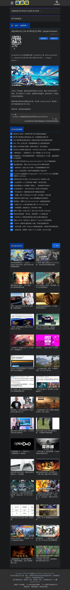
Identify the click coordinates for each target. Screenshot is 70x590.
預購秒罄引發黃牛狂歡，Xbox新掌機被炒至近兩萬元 (31, 198)
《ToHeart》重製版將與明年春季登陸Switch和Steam (35, 115)
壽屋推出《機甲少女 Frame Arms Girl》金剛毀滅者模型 (32, 201)
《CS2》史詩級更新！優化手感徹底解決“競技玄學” (30, 171)
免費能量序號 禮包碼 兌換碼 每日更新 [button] (26, 11)
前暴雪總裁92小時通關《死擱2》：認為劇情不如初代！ (32, 185)
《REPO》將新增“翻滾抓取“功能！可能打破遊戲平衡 (31, 223)
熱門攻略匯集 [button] (17, 18)
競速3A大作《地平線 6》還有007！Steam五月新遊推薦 (33, 220)
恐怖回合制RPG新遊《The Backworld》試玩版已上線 (31, 179)
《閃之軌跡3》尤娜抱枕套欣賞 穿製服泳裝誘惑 (29, 192)
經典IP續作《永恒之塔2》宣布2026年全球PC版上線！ (33, 211)
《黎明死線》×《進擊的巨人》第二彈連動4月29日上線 (31, 153)
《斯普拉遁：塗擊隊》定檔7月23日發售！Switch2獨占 (32, 230)
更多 (56, 245)
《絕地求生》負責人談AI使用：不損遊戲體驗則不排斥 (32, 167)
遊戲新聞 (23, 25)
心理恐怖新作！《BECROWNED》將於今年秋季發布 (31, 189)
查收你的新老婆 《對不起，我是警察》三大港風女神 (31, 214)
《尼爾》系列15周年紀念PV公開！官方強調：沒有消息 (32, 195)
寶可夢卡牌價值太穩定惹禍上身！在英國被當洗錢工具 (30, 137)
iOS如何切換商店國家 (33, 584)
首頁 (16, 25)
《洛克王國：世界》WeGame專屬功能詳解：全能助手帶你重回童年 (36, 226)
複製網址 (44, 38)
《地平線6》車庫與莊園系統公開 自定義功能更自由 (31, 217)
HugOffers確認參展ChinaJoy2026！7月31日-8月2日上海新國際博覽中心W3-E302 (36, 175)
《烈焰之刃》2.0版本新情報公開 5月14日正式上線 (31, 204)
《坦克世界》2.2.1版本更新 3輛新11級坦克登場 (30, 182)
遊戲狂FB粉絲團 (19, 584)
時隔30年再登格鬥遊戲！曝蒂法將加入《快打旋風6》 (31, 146)
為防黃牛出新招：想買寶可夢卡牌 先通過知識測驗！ (30, 134)
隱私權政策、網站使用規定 (39, 587)
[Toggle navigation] (11, 3)
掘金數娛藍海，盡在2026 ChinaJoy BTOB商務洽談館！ (32, 164)
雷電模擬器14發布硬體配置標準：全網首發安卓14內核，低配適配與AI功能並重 (36, 157)
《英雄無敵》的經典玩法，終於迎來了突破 (28, 208)
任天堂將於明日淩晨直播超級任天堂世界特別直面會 (35, 120)
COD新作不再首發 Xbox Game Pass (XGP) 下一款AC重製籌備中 (34, 161)
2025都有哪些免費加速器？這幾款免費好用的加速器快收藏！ (33, 140)
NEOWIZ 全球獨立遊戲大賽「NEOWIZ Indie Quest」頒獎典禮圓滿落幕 (36, 150)
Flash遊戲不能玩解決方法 (50, 584)
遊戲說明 (26, 587)
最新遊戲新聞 (17, 246)
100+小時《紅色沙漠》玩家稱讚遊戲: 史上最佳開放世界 (31, 143)
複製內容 (54, 38)
